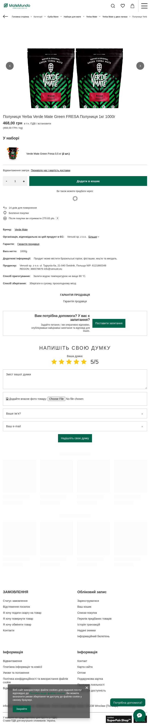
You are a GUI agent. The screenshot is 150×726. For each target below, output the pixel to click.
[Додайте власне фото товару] (73, 399)
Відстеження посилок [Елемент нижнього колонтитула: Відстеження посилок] (16, 606)
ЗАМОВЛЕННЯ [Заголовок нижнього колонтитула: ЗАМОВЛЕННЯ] (15, 592)
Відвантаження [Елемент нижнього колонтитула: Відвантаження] (12, 661)
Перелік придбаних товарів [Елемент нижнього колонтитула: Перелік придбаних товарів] (94, 618)
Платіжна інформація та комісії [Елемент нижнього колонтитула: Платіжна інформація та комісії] (22, 666)
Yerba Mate (91, 16)
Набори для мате (72, 16)
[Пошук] (113, 6)
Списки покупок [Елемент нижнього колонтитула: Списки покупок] (87, 612)
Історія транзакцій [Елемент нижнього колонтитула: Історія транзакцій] (88, 624)
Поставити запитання (108, 323)
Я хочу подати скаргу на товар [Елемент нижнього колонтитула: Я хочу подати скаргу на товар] (22, 612)
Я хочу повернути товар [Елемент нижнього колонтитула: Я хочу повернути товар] (18, 618)
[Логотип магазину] (17, 6)
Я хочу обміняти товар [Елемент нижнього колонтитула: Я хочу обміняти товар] (17, 624)
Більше (92, 236)
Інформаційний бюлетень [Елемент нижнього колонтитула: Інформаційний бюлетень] (93, 636)
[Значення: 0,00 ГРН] (132, 6)
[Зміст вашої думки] (75, 379)
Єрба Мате (53, 16)
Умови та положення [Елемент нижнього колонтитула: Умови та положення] (16, 672)
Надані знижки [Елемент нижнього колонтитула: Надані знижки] (86, 630)
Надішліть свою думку (75, 438)
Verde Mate (21, 229)
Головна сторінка (20, 16)
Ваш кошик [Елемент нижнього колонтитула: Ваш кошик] (84, 606)
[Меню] (144, 6)
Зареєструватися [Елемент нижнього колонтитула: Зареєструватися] (88, 600)
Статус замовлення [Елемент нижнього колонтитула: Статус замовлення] (15, 600)
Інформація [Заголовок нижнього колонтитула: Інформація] (13, 652)
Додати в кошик (88, 181)
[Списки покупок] (123, 6)
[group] (75, 82)
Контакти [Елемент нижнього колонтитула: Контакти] (8, 630)
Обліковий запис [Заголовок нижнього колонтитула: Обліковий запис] (92, 592)
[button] (10, 66)
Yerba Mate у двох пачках (114, 16)
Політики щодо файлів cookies (47, 693)
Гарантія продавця (28, 244)
